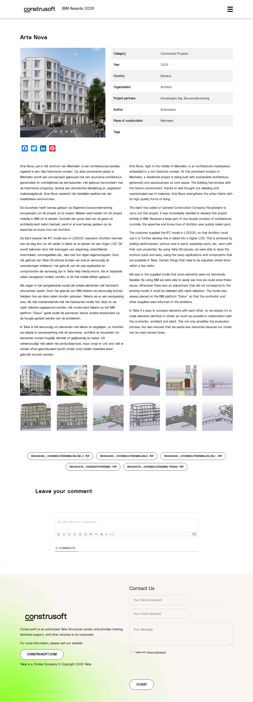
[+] (112, 534)
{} (106, 534)
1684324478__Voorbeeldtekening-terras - (155, 467)
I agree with (150, 652)
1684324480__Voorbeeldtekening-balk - (127, 456)
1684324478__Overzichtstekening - (93, 467)
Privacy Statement (156, 652)
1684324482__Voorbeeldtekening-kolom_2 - (60, 456)
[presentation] (158, 673)
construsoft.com (42, 654)
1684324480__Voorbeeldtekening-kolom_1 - (193, 456)
